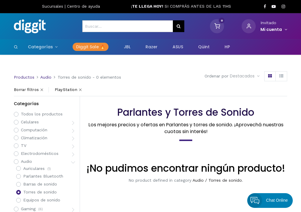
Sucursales (53, 6)
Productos (24, 77)
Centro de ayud (82, 6)
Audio (45, 77)
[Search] (16, 46)
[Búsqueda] (178, 26)
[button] (245, 76)
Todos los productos (42, 114)
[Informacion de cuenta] (273, 30)
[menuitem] (90, 47)
